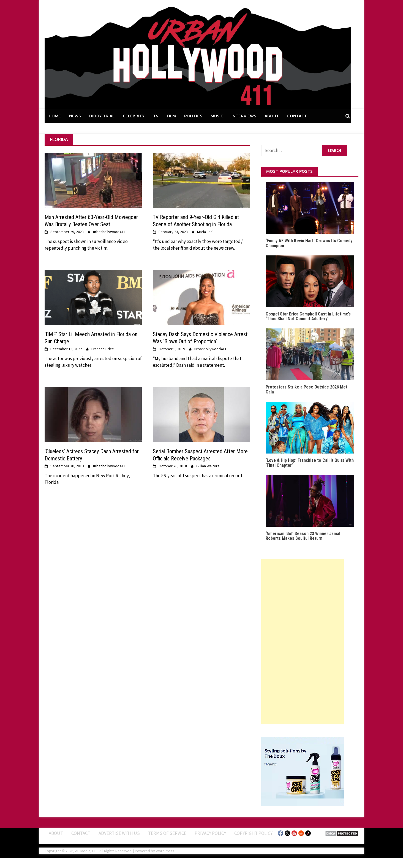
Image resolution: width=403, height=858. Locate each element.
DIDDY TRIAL (102, 116)
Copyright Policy (253, 833)
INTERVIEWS (244, 116)
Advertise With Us (119, 833)
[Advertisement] (302, 641)
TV (156, 116)
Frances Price (102, 348)
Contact (80, 833)
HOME (55, 116)
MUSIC (217, 116)
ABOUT (272, 116)
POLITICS (193, 116)
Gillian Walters (207, 465)
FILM (171, 116)
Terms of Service (167, 833)
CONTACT (297, 116)
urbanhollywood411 (109, 231)
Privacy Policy (210, 833)
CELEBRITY (134, 116)
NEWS (75, 116)
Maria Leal (205, 231)
